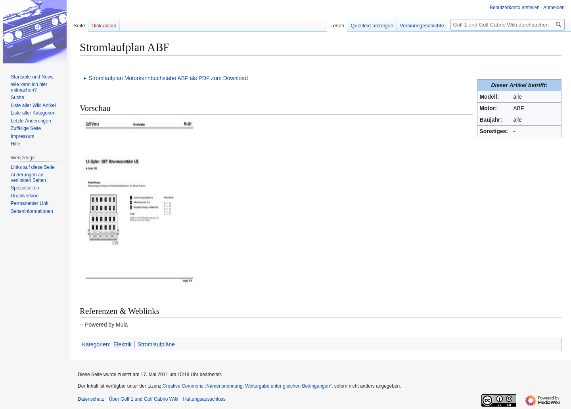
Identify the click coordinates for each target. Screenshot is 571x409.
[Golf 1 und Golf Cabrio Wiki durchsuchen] (507, 25)
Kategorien (95, 344)
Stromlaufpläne (156, 344)
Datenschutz (91, 399)
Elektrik (122, 344)
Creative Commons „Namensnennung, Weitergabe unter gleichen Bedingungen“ (247, 386)
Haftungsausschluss (204, 399)
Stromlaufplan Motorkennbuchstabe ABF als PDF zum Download (168, 78)
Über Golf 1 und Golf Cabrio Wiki (143, 399)
